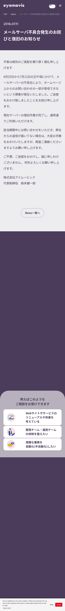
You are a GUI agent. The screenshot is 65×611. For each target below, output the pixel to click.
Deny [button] (51, 604)
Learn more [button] (7, 608)
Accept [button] (59, 604)
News (13, 14)
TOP (5, 14)
